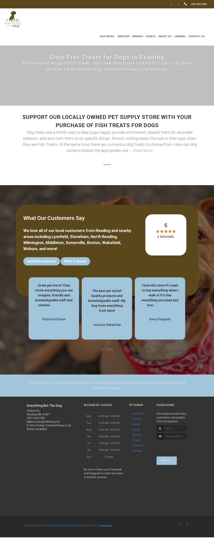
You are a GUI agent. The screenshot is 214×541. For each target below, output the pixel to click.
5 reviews (165, 237)
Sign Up (166, 464)
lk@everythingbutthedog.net (43, 425)
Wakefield (111, 242)
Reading (103, 230)
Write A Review (75, 261)
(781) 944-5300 (36, 421)
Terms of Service (74, 529)
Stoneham (79, 236)
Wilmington (33, 242)
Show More (61, 302)
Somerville (75, 242)
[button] (102, 346)
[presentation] (176, 450)
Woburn (30, 248)
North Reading (104, 236)
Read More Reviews (41, 261)
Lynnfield (60, 236)
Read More (143, 150)
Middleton (55, 242)
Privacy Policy (55, 529)
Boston (93, 242)
